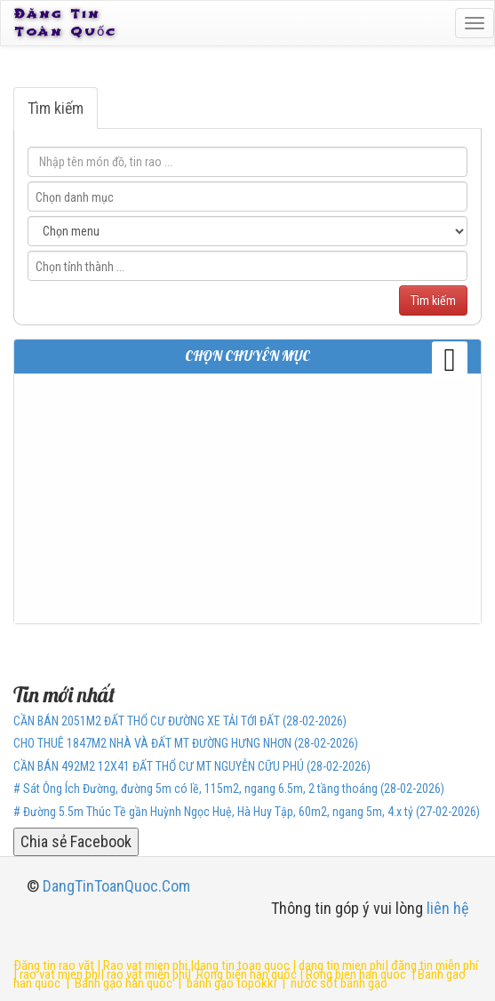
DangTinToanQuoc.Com (116, 886)
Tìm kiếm (56, 108)
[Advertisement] (247, 498)
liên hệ (447, 908)
